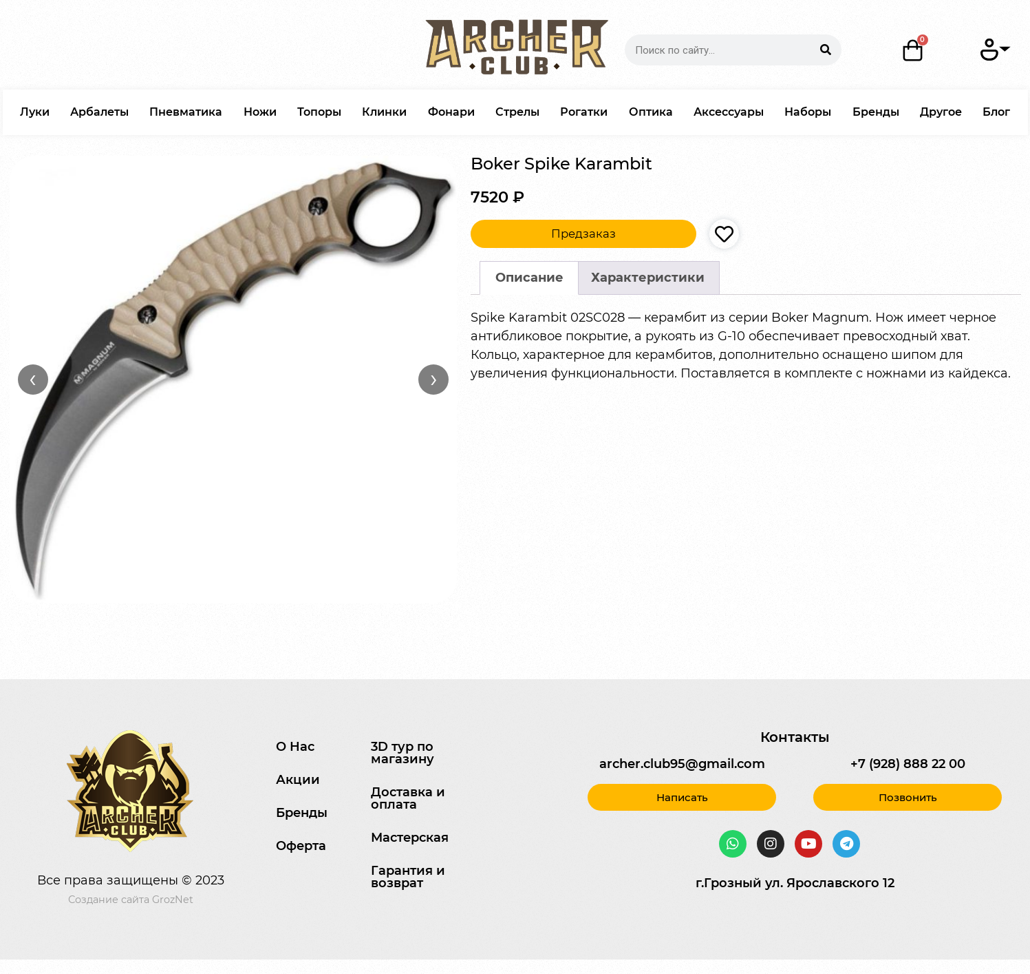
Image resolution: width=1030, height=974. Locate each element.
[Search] (826, 49)
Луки (35, 111)
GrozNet (172, 899)
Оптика (651, 111)
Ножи (260, 111)
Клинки (384, 111)
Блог (996, 111)
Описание (529, 277)
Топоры (319, 111)
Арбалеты (99, 111)
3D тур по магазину (402, 753)
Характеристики (648, 277)
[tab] (529, 278)
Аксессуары (729, 111)
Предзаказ (583, 233)
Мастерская (410, 837)
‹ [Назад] (32, 378)
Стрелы (517, 111)
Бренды (875, 111)
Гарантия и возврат (408, 877)
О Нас (295, 746)
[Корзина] (913, 50)
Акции (298, 779)
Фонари (451, 111)
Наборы (807, 111)
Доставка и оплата (408, 798)
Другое (941, 111)
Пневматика (185, 111)
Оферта (301, 845)
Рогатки (584, 111)
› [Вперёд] (434, 378)
